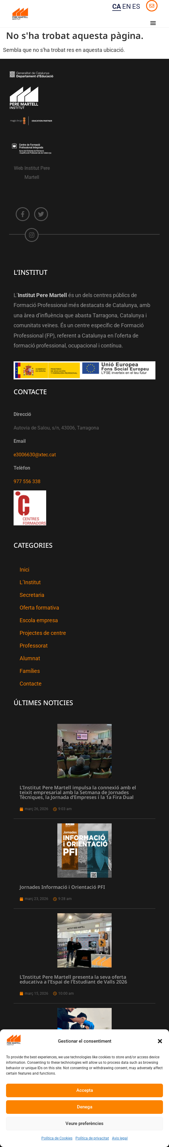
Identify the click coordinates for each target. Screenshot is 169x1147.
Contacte (31, 684)
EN (126, 6)
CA (116, 6)
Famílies (30, 671)
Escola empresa (39, 620)
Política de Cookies (56, 1138)
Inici (24, 570)
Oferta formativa (39, 608)
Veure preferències (84, 1123)
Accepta (84, 1090)
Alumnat (30, 658)
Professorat (34, 646)
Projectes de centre (43, 633)
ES (136, 6)
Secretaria (32, 595)
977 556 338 (27, 481)
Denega (84, 1107)
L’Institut (30, 582)
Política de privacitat (92, 1138)
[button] (160, 1041)
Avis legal (120, 1138)
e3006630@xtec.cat (35, 455)
